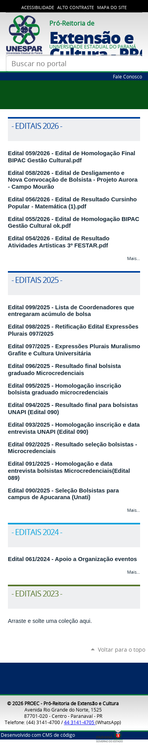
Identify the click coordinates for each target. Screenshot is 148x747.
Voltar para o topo (121, 649)
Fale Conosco (127, 76)
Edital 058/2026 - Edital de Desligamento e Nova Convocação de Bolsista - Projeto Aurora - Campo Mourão (73, 180)
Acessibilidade (37, 7)
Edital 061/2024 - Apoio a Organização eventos (72, 559)
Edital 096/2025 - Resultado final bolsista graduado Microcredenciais (64, 369)
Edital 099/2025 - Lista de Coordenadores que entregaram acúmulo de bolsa (71, 311)
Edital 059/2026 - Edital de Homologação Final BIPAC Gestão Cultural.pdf (71, 157)
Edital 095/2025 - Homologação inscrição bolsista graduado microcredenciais (64, 389)
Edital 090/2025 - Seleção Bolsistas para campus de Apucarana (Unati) (63, 494)
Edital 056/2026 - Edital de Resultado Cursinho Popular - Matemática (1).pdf (72, 203)
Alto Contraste (75, 7)
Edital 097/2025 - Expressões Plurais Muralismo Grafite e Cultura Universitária (74, 350)
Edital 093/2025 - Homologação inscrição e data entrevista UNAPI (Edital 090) (74, 428)
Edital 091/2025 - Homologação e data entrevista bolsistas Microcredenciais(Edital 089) (69, 471)
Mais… (133, 258)
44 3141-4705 (80, 722)
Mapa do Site (112, 7)
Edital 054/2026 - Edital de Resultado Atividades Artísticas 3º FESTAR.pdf (58, 242)
